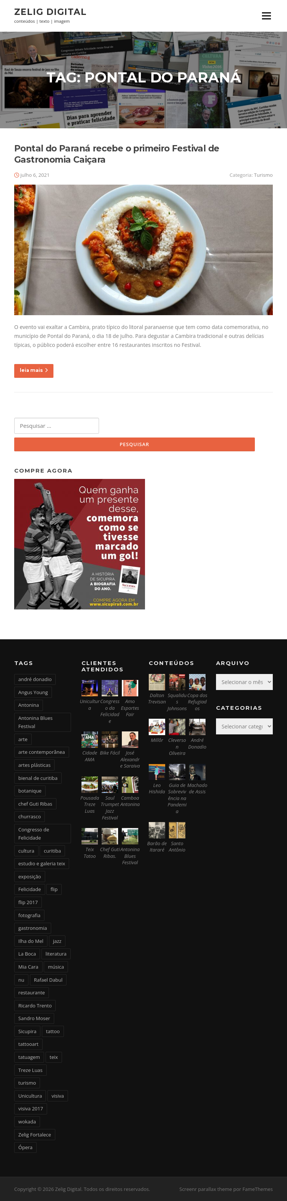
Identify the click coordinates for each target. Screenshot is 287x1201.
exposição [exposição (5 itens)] (29, 876)
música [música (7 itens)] (56, 966)
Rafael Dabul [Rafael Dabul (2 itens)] (48, 979)
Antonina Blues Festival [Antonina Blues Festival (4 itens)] (35, 722)
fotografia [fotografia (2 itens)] (29, 915)
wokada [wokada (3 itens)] (27, 1121)
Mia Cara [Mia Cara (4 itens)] (28, 966)
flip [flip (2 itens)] (54, 889)
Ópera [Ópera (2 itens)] (25, 1147)
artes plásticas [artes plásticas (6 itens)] (34, 765)
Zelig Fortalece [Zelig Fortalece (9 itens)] (34, 1134)
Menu (266, 15)
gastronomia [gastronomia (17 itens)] (32, 928)
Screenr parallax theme (205, 1189)
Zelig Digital (50, 12)
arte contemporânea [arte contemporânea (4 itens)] (41, 752)
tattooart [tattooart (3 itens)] (28, 1044)
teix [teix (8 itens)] (54, 1057)
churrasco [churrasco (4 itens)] (29, 816)
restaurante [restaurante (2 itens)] (31, 992)
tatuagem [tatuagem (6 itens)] (29, 1057)
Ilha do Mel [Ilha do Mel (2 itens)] (30, 941)
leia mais (34, 370)
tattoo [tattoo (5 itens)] (53, 1031)
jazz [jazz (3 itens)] (57, 941)
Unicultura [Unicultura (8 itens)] (30, 1095)
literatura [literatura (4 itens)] (56, 953)
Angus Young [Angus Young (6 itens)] (33, 692)
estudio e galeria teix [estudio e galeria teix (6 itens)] (41, 863)
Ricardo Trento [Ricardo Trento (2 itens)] (35, 1005)
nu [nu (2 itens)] (21, 979)
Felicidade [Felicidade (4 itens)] (29, 889)
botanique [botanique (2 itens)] (29, 790)
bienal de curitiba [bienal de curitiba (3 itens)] (38, 778)
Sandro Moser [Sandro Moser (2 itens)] (34, 1018)
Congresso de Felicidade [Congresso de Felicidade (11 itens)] (33, 833)
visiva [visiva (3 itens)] (58, 1095)
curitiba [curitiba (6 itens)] (52, 850)
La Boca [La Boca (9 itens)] (27, 953)
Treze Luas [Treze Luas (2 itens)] (30, 1070)
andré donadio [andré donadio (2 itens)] (35, 679)
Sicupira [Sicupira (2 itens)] (27, 1031)
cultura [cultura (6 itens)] (26, 850)
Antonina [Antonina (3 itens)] (28, 705)
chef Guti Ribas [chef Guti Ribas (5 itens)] (35, 803)
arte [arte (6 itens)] (22, 739)
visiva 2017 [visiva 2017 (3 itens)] (30, 1108)
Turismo (263, 175)
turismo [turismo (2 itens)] (27, 1082)
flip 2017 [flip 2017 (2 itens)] (28, 902)
